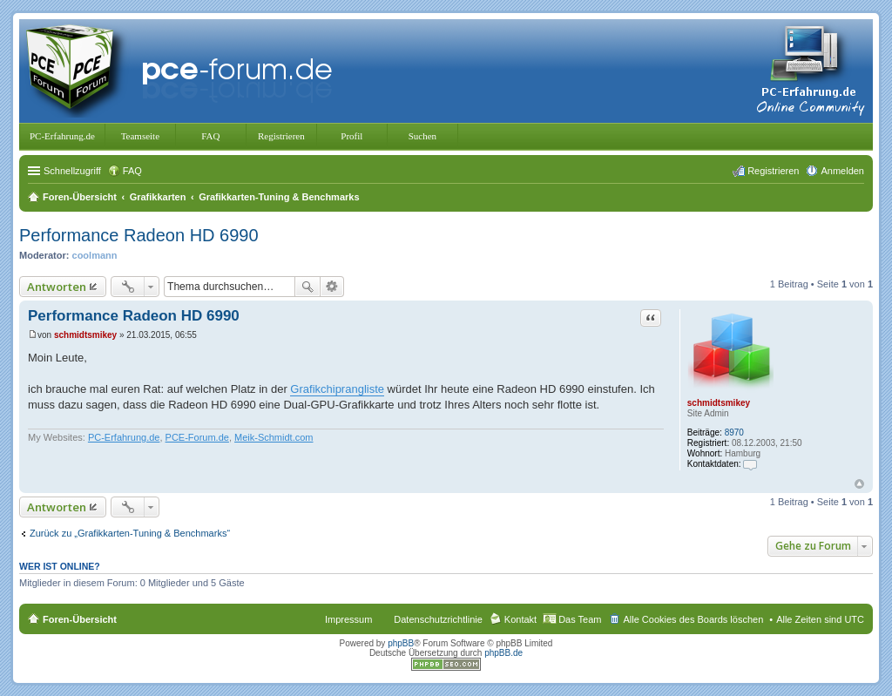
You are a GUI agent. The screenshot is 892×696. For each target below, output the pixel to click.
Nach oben (859, 484)
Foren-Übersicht (80, 619)
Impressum (348, 619)
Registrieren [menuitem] (773, 171)
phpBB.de (503, 653)
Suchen (422, 136)
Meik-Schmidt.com (273, 437)
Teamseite (140, 136)
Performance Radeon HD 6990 (139, 235)
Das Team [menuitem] (579, 619)
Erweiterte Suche (332, 286)
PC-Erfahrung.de (62, 136)
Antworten (56, 286)
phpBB (401, 643)
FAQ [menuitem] (132, 171)
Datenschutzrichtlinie (438, 619)
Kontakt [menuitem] (520, 619)
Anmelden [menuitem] (842, 171)
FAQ (210, 136)
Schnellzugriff (72, 171)
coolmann (95, 255)
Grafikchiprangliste (337, 388)
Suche (307, 286)
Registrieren (281, 136)
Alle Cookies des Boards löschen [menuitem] (693, 619)
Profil (351, 136)
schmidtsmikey (718, 403)
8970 (734, 432)
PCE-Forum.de (197, 437)
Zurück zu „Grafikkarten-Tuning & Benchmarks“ (130, 533)
